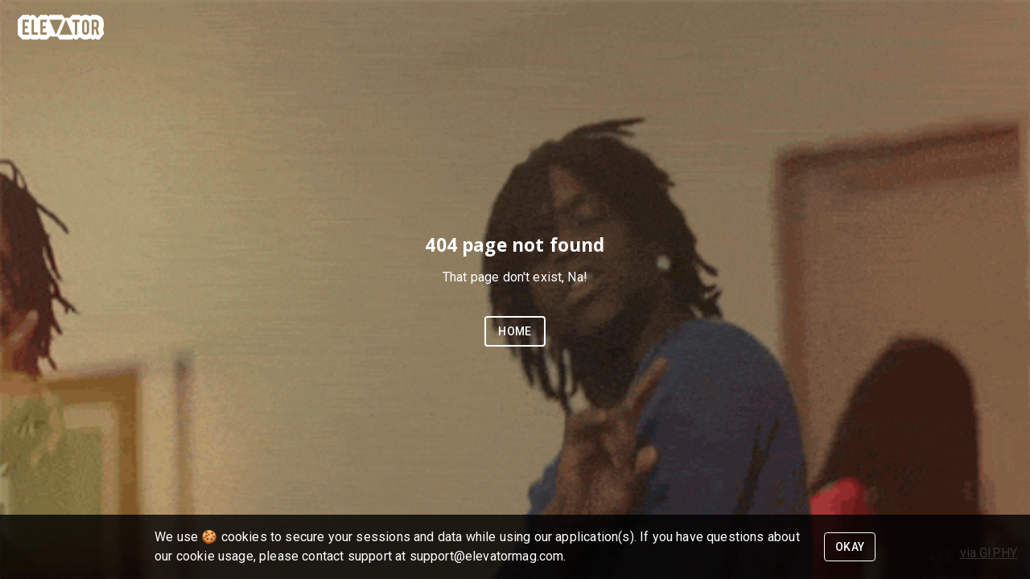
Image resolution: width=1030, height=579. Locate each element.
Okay (850, 546)
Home (515, 331)
